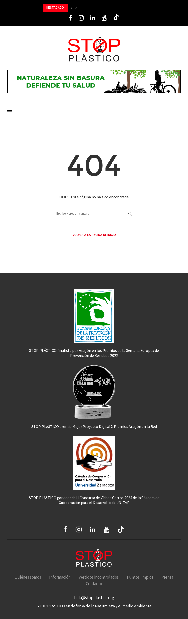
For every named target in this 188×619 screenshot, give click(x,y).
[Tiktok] (116, 18)
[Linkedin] (92, 18)
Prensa (167, 577)
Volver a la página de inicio (94, 235)
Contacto (94, 583)
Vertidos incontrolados (99, 577)
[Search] (178, 110)
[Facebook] (70, 18)
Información (59, 577)
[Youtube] (104, 18)
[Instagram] (81, 18)
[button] (71, 8)
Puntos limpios (140, 577)
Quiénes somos (28, 577)
